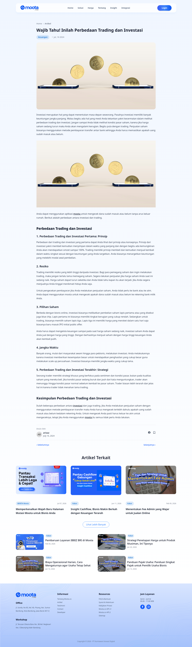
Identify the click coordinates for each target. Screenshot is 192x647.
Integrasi (125, 8)
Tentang (102, 8)
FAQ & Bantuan (105, 599)
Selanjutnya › (150, 444)
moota (77, 213)
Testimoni (61, 605)
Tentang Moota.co (64, 599)
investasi (77, 405)
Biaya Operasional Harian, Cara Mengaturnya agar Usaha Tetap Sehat (68, 563)
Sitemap (102, 615)
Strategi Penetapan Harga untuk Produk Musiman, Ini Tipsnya (151, 542)
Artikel (48, 23)
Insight (113, 8)
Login (164, 8)
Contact (60, 609)
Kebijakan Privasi (105, 605)
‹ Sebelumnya (42, 444)
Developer (61, 612)
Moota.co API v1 (105, 609)
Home (70, 8)
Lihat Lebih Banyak (96, 524)
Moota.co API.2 (105, 612)
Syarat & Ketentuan (106, 602)
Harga (91, 8)
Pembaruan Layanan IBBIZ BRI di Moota (69, 540)
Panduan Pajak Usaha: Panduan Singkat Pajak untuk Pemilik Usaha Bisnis (151, 563)
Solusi (80, 8)
